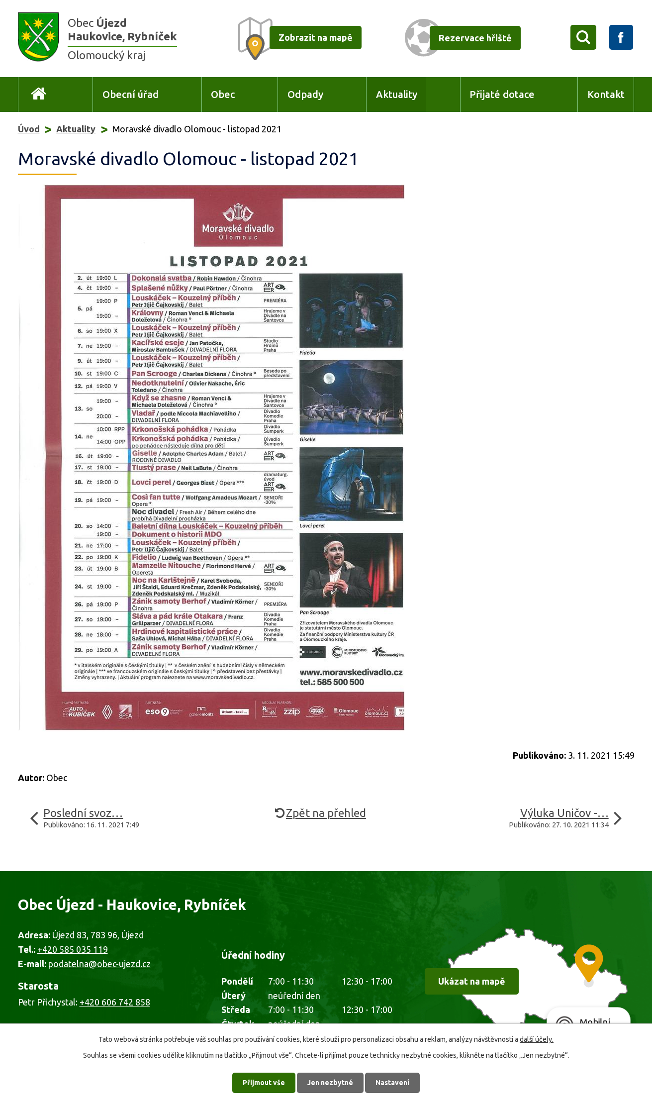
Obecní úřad (130, 94)
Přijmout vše (264, 1083)
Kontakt (606, 94)
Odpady (305, 94)
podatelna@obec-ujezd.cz (99, 964)
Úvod (39, 94)
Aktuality (396, 94)
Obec (223, 94)
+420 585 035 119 (72, 949)
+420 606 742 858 (115, 1002)
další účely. (537, 1039)
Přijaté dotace (502, 94)
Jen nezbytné (330, 1083)
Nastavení (392, 1083)
